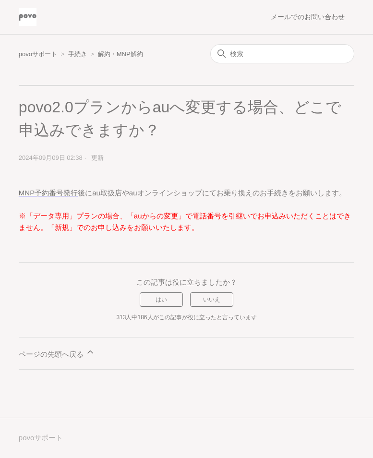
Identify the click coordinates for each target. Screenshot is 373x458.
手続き (78, 54)
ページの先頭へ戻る (57, 352)
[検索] (282, 53)
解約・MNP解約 (120, 54)
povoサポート (38, 54)
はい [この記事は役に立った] (161, 299)
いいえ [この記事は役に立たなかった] (211, 299)
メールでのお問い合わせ (308, 17)
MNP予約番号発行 (48, 193)
